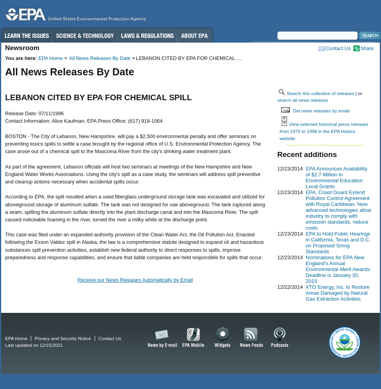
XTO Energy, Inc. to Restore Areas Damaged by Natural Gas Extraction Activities (338, 293)
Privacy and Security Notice (63, 338)
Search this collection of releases (320, 93)
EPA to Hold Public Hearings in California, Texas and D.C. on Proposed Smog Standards (338, 242)
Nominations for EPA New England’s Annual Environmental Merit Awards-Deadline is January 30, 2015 (338, 269)
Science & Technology (84, 35)
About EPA (195, 35)
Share (367, 48)
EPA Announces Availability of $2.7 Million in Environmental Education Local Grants (336, 177)
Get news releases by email (321, 110)
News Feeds (251, 338)
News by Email (161, 338)
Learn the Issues (26, 35)
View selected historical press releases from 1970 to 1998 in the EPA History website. (324, 131)
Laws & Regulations (147, 35)
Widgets (223, 338)
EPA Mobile (193, 338)
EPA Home (50, 58)
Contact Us (338, 48)
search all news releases (302, 100)
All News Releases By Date (100, 58)
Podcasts (279, 338)
